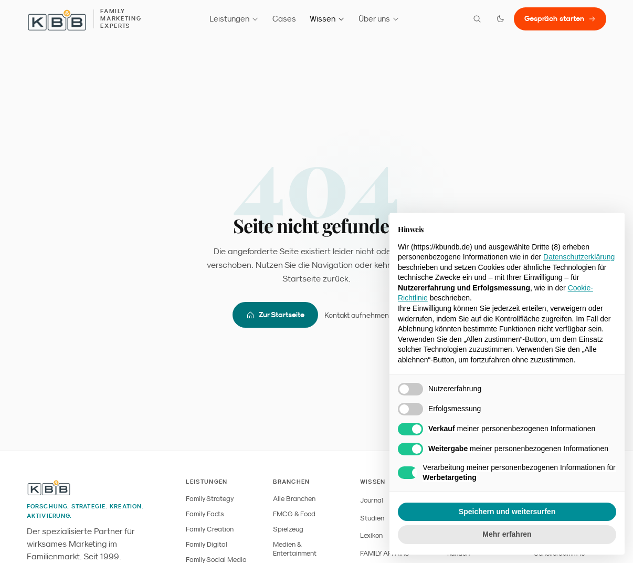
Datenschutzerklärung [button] (579, 257)
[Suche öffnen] (477, 18)
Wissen (327, 18)
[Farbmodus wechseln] (500, 18)
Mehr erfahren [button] (506, 534)
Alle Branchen (294, 499)
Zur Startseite (275, 314)
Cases (284, 18)
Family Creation (210, 529)
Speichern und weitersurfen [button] (507, 511)
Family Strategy (210, 499)
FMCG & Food (294, 514)
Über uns (378, 18)
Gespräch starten (560, 18)
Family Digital (206, 544)
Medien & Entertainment (294, 548)
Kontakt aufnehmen (362, 315)
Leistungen (234, 18)
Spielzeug (288, 529)
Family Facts (205, 514)
